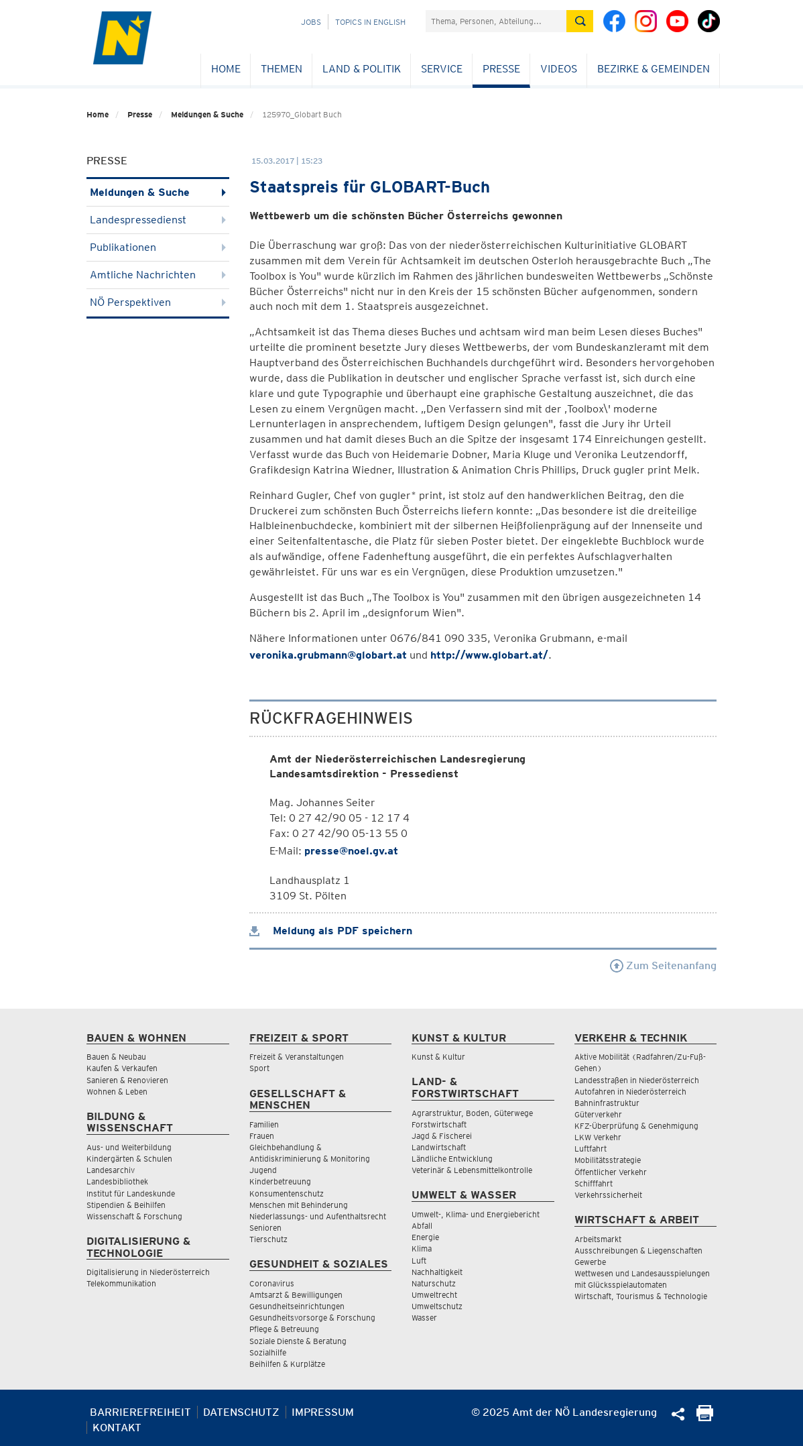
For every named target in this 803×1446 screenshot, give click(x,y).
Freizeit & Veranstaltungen (296, 1057)
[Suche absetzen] (579, 21)
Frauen (261, 1136)
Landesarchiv (110, 1170)
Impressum (323, 1412)
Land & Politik (361, 68)
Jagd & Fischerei (442, 1136)
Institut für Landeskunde (130, 1193)
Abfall (422, 1226)
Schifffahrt (593, 1183)
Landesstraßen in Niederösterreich (636, 1080)
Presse (501, 68)
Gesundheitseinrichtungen (297, 1306)
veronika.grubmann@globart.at (328, 655)
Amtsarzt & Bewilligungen (296, 1295)
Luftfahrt (590, 1149)
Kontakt (116, 1427)
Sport (259, 1068)
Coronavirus (271, 1283)
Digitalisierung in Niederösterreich (148, 1272)
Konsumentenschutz (286, 1193)
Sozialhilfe (267, 1352)
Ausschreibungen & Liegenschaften (638, 1250)
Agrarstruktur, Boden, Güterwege (472, 1113)
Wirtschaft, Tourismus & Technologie (640, 1296)
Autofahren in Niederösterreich (630, 1092)
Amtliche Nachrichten (158, 274)
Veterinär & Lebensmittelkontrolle (472, 1170)
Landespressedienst (158, 219)
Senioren (265, 1228)
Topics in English (370, 22)
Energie (425, 1237)
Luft (419, 1261)
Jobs (311, 22)
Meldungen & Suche (207, 114)
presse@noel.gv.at (351, 850)
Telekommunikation (121, 1283)
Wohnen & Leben (116, 1092)
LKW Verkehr (597, 1137)
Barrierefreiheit (140, 1412)
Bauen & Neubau (116, 1057)
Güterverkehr (598, 1114)
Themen (281, 68)
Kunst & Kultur (438, 1057)
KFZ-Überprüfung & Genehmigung (636, 1126)
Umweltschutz (437, 1306)
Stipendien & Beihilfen (126, 1205)
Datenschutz (241, 1412)
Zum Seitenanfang (663, 965)
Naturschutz (434, 1283)
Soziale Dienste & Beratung (298, 1341)
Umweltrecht (434, 1295)
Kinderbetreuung (280, 1181)
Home (226, 68)
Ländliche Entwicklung (452, 1159)
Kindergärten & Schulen (129, 1159)
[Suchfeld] (496, 21)
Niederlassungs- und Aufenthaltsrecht (317, 1216)
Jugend (263, 1170)
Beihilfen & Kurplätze (287, 1364)
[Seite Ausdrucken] (705, 1417)
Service (441, 68)
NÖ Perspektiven (158, 302)
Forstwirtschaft (439, 1124)
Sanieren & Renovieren (127, 1080)
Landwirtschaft (439, 1147)
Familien (264, 1124)
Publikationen (158, 247)
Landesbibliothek (117, 1181)
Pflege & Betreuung (284, 1329)
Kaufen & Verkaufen (122, 1068)
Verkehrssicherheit (608, 1195)
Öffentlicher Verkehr (610, 1172)
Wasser (424, 1318)
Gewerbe (590, 1262)
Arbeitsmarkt (597, 1239)
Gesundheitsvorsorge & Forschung (312, 1318)
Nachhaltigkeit (437, 1272)
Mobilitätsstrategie (607, 1160)
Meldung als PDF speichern (330, 930)
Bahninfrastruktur (606, 1103)
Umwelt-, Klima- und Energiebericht (476, 1214)
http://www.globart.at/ (489, 655)
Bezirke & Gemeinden (653, 68)
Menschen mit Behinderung (298, 1205)
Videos (558, 68)
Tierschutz (268, 1239)
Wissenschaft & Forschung (134, 1216)
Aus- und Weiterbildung (129, 1147)
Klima (422, 1248)
